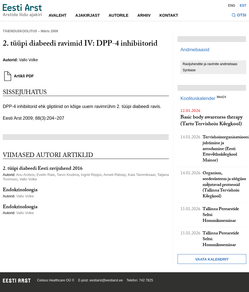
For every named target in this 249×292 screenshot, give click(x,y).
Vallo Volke (28, 60)
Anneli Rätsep (114, 175)
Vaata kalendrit (212, 259)
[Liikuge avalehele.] (22, 10)
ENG (231, 6)
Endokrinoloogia (20, 190)
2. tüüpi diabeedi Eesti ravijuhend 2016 (43, 169)
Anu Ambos (25, 175)
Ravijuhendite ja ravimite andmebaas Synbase (210, 67)
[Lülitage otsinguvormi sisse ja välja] (238, 16)
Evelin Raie (45, 175)
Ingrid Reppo (91, 175)
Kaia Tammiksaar (141, 175)
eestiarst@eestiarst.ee (106, 280)
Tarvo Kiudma (68, 175)
